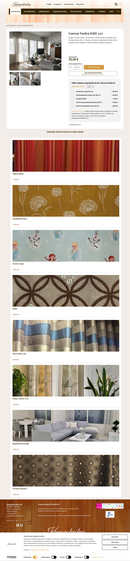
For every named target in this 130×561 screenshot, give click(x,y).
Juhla (15, 309)
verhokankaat (11, 25)
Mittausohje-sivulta (78, 111)
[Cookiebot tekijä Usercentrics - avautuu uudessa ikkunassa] (12, 557)
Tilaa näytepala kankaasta (93, 73)
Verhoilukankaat (29, 11)
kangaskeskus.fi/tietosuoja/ (39, 550)
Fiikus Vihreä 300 (20, 398)
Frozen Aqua (18, 264)
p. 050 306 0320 (11, 514)
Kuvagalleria (57, 4)
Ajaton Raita (18, 174)
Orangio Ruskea (20, 488)
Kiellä (115, 547)
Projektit (49, 4)
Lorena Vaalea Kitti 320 (25, 25)
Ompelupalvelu (69, 4)
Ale (118, 11)
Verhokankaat (15, 11)
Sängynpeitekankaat (60, 11)
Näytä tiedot (96, 557)
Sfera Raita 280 (19, 353)
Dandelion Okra (20, 219)
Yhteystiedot (80, 4)
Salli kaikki (114, 537)
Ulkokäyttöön (90, 11)
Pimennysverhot (76, 11)
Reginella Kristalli (21, 443)
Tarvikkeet (101, 11)
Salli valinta (115, 542)
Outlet (111, 11)
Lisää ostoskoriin (94, 67)
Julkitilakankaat (44, 11)
